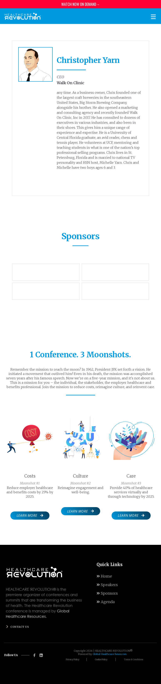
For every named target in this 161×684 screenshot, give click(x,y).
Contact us (19, 626)
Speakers (107, 584)
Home (104, 576)
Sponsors (107, 593)
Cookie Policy (101, 659)
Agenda (106, 601)
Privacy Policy (72, 659)
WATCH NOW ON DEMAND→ (80, 4)
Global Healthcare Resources (110, 654)
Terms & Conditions (133, 659)
